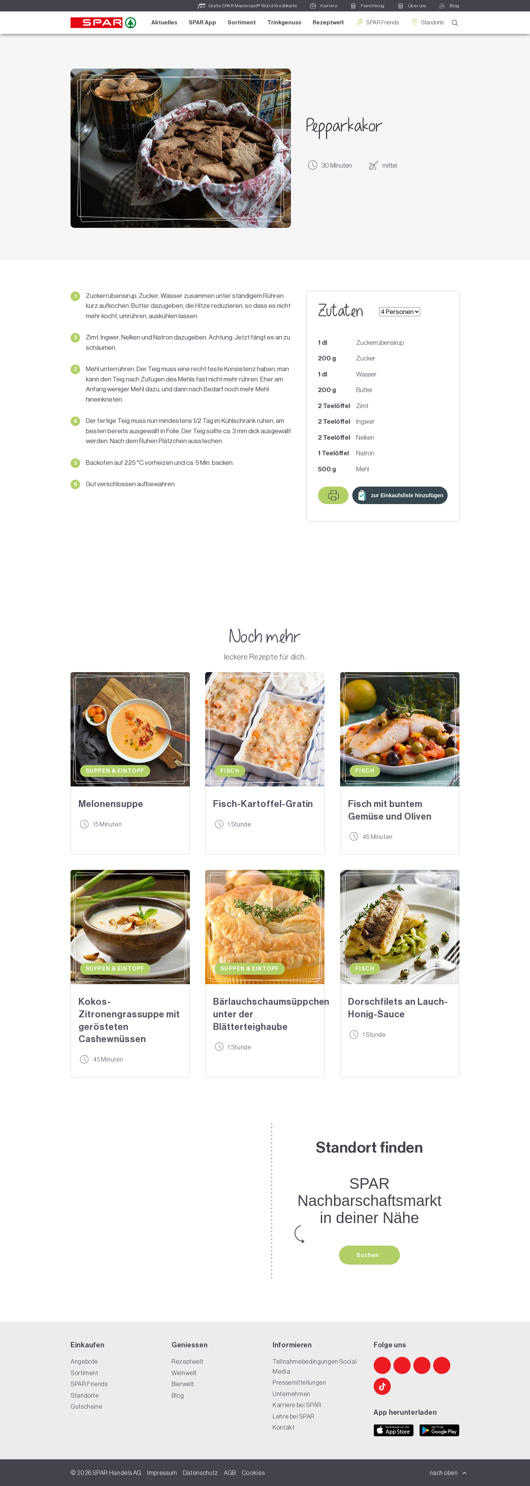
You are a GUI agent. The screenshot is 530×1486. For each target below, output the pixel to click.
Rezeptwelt (328, 22)
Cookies (253, 1472)
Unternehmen (291, 1393)
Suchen (368, 1255)
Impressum (162, 1472)
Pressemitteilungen (299, 1382)
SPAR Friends (377, 22)
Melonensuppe (111, 804)
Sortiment (242, 22)
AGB (230, 1472)
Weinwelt (184, 1372)
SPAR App (202, 22)
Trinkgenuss (284, 22)
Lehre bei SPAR (294, 1416)
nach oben (448, 1472)
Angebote (84, 1361)
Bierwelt (183, 1383)
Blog (178, 1395)
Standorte (427, 22)
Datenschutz (200, 1472)
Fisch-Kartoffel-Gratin (263, 804)
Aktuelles (164, 22)
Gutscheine (86, 1406)
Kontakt (283, 1427)
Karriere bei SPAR (297, 1404)
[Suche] (455, 23)
